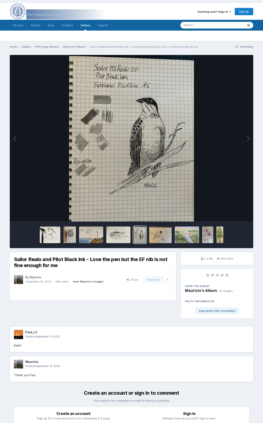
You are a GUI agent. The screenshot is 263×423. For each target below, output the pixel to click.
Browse (18, 25)
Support (103, 25)
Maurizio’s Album (201, 290)
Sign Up (244, 11)
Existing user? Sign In (214, 11)
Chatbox (67, 25)
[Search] (200, 25)
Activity (35, 25)
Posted (42, 336)
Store (51, 25)
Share (132, 279)
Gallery (85, 27)
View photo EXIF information (217, 310)
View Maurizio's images (88, 281)
